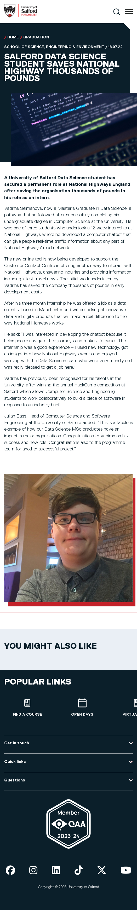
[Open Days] (82, 707)
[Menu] (129, 11)
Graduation (36, 37)
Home (13, 37)
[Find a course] (27, 707)
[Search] (116, 11)
